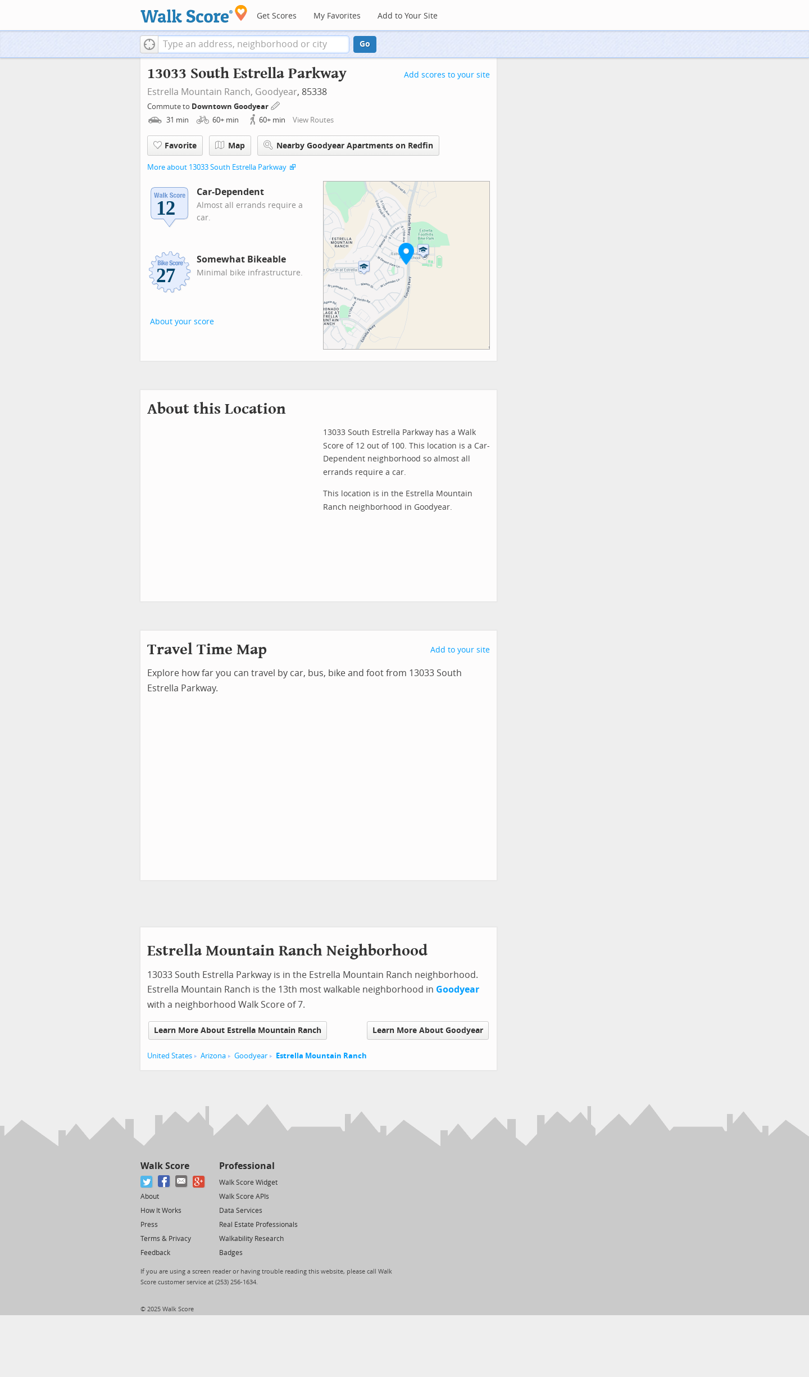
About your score (182, 322)
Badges (231, 1253)
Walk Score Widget (248, 1182)
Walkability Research (251, 1239)
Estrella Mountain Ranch (321, 1056)
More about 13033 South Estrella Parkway (217, 167)
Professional (247, 1166)
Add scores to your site (447, 75)
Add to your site (460, 650)
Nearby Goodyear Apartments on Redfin (348, 145)
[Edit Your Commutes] (275, 104)
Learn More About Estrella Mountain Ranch (237, 1030)
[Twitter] (146, 1181)
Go (365, 44)
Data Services (240, 1211)
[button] (149, 44)
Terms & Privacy (165, 1239)
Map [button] (230, 146)
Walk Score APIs (244, 1197)
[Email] (181, 1181)
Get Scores (277, 16)
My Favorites (337, 16)
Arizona (213, 1056)
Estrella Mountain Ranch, (200, 92)
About (149, 1197)
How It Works (160, 1211)
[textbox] (253, 44)
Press (149, 1225)
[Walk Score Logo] (194, 13)
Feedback (155, 1253)
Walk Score (164, 1166)
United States (169, 1056)
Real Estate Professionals (258, 1225)
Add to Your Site (408, 16)
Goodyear (276, 92)
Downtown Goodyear (231, 106)
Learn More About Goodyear (427, 1030)
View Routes (313, 120)
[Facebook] (164, 1181)
